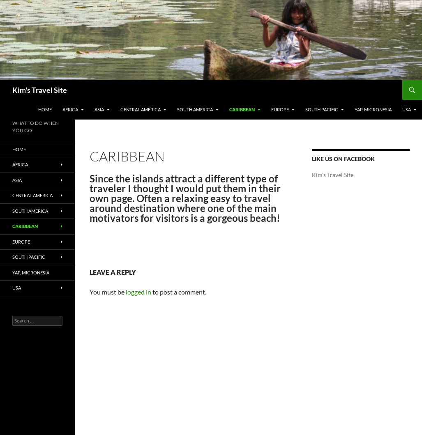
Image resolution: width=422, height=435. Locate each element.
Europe (280, 109)
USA (406, 109)
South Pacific (321, 109)
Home (45, 109)
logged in (138, 292)
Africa (70, 109)
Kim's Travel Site (39, 89)
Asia (99, 109)
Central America (140, 109)
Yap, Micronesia (373, 109)
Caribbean (242, 109)
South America (195, 109)
